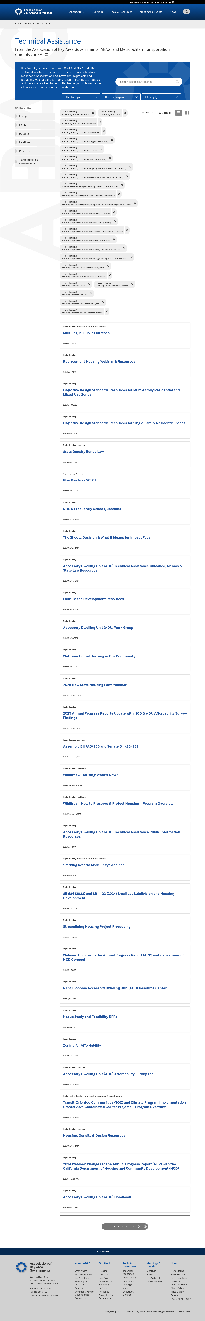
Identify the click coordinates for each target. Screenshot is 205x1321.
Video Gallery (177, 1291)
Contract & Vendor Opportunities (84, 1293)
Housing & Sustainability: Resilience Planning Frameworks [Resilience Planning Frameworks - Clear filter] (88, 194)
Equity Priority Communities (106, 1297)
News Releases (178, 1274)
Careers (79, 1288)
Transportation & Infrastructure (28, 161)
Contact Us (80, 1298)
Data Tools (128, 1280)
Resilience (25, 151)
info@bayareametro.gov (47, 1295)
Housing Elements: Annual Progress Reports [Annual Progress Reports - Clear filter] (82, 311)
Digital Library (129, 1277)
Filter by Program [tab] (115, 97)
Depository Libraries (128, 1293)
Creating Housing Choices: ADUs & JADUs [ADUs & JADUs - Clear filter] (81, 131)
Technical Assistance (128, 1272)
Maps (125, 1288)
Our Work (97, 12)
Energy (23, 116)
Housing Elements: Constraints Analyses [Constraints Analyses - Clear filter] (80, 302)
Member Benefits (83, 1274)
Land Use (24, 142)
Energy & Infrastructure (106, 1279)
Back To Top (102, 1251)
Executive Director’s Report (179, 1283)
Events (150, 1274)
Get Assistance (82, 1278)
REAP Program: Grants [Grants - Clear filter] (110, 113)
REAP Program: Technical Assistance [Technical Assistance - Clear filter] (79, 122)
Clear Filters (147, 112)
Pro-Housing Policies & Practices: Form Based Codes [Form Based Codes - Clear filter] (86, 239)
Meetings (151, 1270)
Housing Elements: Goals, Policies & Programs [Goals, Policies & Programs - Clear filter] (83, 266)
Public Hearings (154, 1281)
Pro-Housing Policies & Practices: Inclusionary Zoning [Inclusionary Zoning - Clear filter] (86, 221)
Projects (103, 1288)
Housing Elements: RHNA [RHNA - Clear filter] (73, 284)
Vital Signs (128, 1284)
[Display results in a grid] (187, 113)
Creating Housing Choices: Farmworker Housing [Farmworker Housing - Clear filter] (84, 158)
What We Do (81, 1270)
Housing (24, 133)
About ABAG (76, 12)
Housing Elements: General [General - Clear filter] (74, 293)
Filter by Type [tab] (152, 97)
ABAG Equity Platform (81, 1283)
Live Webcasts (154, 1278)
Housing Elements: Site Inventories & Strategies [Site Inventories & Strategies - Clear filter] (84, 275)
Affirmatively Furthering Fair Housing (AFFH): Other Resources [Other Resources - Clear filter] (90, 185)
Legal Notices (184, 1311)
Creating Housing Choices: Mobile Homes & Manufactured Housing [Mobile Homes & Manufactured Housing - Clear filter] (92, 176)
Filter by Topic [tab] (73, 97)
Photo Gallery (177, 1288)
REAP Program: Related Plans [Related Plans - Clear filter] (75, 113)
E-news (174, 1295)
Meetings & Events (151, 12)
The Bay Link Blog (180, 1298)
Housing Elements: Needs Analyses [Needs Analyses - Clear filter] (112, 284)
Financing (104, 1284)
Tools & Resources (121, 12)
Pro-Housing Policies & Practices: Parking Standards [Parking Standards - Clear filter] (86, 212)
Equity (22, 125)
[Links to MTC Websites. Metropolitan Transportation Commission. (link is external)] (153, 2)
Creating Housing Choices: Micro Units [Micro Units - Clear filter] (79, 149)
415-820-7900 (44, 1288)
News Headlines (179, 1278)
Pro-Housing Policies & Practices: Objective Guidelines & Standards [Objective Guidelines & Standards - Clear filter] (92, 230)
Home (18, 23)
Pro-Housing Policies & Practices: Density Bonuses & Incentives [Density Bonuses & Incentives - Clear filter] (91, 248)
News (173, 12)
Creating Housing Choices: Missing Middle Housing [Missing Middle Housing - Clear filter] (85, 140)
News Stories (177, 1270)
